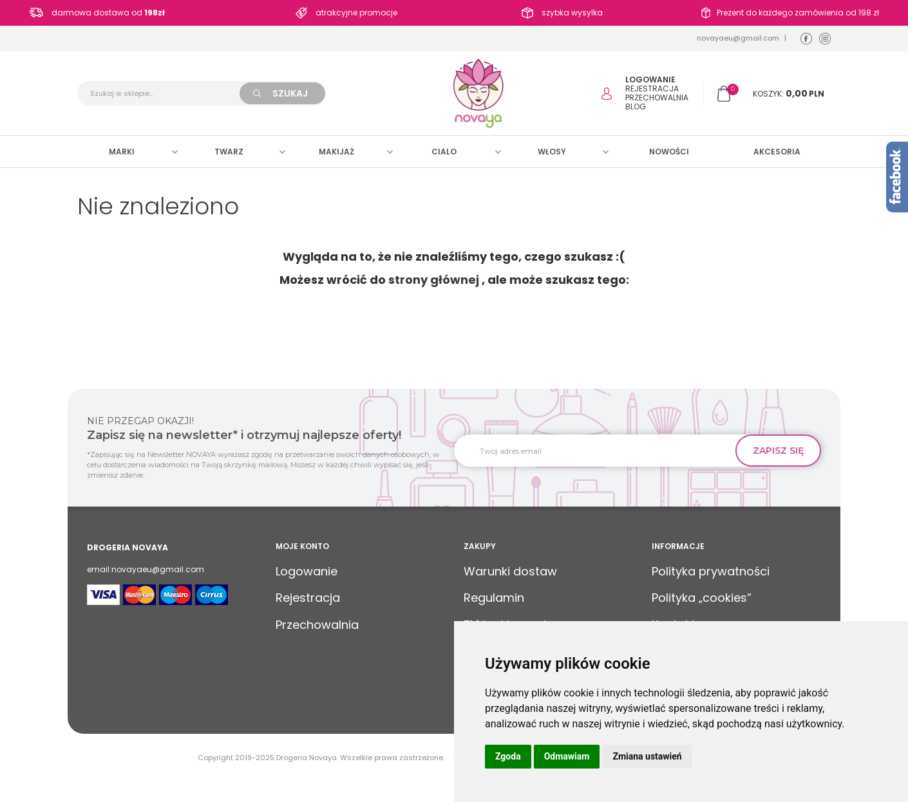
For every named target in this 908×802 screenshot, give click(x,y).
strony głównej (433, 280)
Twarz (228, 151)
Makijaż (336, 151)
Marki (122, 151)
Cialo (444, 151)
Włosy (552, 151)
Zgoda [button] (508, 756)
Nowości (669, 151)
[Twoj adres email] (599, 450)
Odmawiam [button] (567, 756)
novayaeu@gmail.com (738, 38)
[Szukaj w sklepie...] (165, 93)
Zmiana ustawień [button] (646, 756)
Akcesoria (776, 151)
